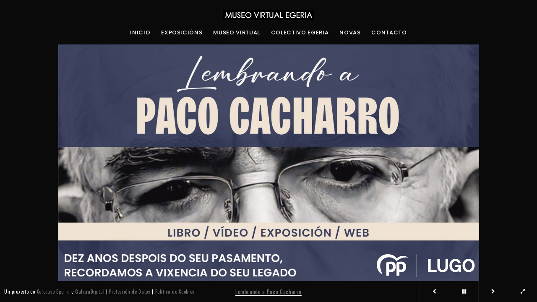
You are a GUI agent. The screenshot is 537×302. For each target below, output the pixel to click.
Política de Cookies (175, 291)
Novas (349, 32)
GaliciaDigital (89, 291)
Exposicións (181, 32)
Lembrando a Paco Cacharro (268, 291)
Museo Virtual (236, 32)
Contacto (389, 32)
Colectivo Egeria (299, 32)
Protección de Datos (129, 291)
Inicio (140, 32)
